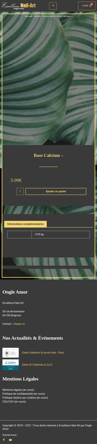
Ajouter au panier (56, 189)
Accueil (28, 16)
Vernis (37, 16)
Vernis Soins (48, 16)
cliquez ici (19, 322)
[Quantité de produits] (20, 190)
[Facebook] (3, 438)
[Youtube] (10, 438)
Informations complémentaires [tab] (25, 222)
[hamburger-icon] (53, 5)
